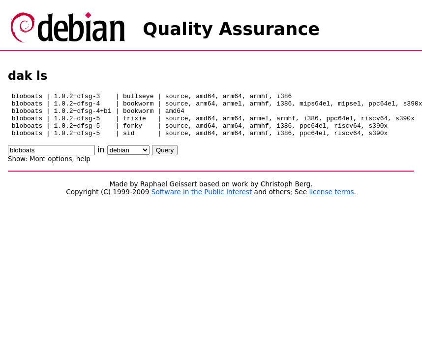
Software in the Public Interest (201, 201)
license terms (331, 201)
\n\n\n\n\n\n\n (128, 159)
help (83, 168)
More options (51, 168)
